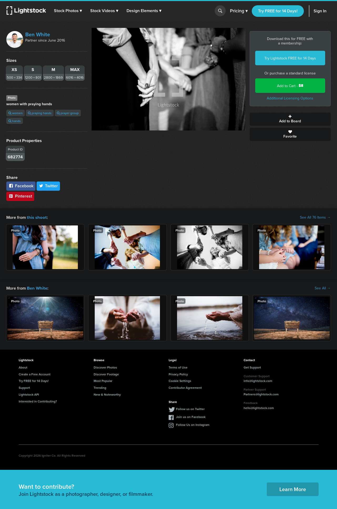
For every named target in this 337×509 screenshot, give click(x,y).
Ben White (37, 34)
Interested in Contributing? (38, 401)
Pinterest (20, 196)
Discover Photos (105, 367)
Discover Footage (106, 373)
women (15, 113)
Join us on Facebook (190, 416)
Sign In (320, 11)
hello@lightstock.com (259, 407)
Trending (100, 387)
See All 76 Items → (315, 217)
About (23, 367)
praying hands (40, 113)
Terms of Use (178, 367)
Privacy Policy (178, 373)
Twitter (48, 186)
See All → (323, 287)
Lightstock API (29, 394)
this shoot (36, 217)
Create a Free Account (35, 373)
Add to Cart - (290, 85)
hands (14, 121)
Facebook (20, 186)
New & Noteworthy (107, 394)
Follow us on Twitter (190, 408)
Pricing (239, 11)
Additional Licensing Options (290, 98)
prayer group (68, 113)
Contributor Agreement (185, 387)
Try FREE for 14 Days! (278, 11)
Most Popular (103, 380)
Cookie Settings (180, 380)
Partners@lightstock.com (261, 393)
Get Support (252, 367)
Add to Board (290, 119)
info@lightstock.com (258, 380)
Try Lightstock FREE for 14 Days (290, 58)
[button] (68, 11)
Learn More (292, 488)
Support (24, 387)
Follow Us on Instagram (192, 424)
